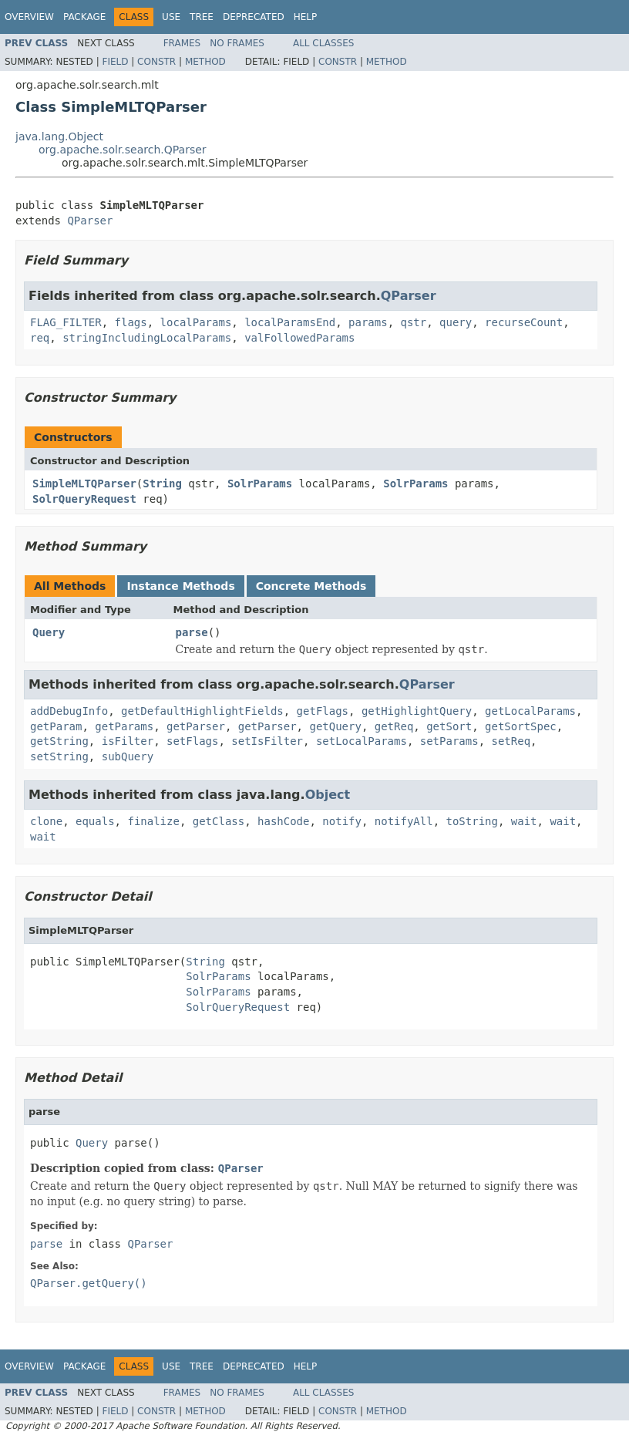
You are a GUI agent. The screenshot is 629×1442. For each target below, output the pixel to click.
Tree (202, 17)
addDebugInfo (69, 711)
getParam (56, 726)
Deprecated (253, 17)
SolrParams (259, 483)
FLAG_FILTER (66, 322)
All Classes (323, 43)
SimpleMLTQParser (84, 483)
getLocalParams (530, 711)
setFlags (192, 741)
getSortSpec (521, 726)
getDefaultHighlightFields (202, 711)
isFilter (127, 741)
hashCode (283, 821)
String (162, 483)
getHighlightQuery (417, 711)
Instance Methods (180, 586)
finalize (153, 821)
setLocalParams (361, 741)
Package (84, 17)
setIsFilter (267, 741)
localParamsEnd (289, 322)
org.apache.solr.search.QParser (123, 149)
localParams (196, 322)
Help (306, 17)
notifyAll (404, 821)
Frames (182, 43)
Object (328, 794)
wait (524, 821)
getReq (394, 726)
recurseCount (524, 322)
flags (131, 322)
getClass (218, 821)
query (455, 322)
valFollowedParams (299, 338)
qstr (413, 322)
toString (472, 821)
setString (59, 756)
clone (46, 821)
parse (192, 632)
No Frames (237, 43)
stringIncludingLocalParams (146, 338)
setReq (510, 741)
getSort (449, 726)
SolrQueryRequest (84, 499)
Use (171, 17)
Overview (29, 17)
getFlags (322, 711)
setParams (449, 741)
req (39, 338)
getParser (195, 726)
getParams (124, 726)
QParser (90, 220)
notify (342, 821)
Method (205, 61)
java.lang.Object (59, 136)
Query (48, 632)
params (368, 322)
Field (115, 61)
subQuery (127, 756)
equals (95, 821)
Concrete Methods (311, 586)
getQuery (335, 726)
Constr (156, 61)
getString (59, 741)
